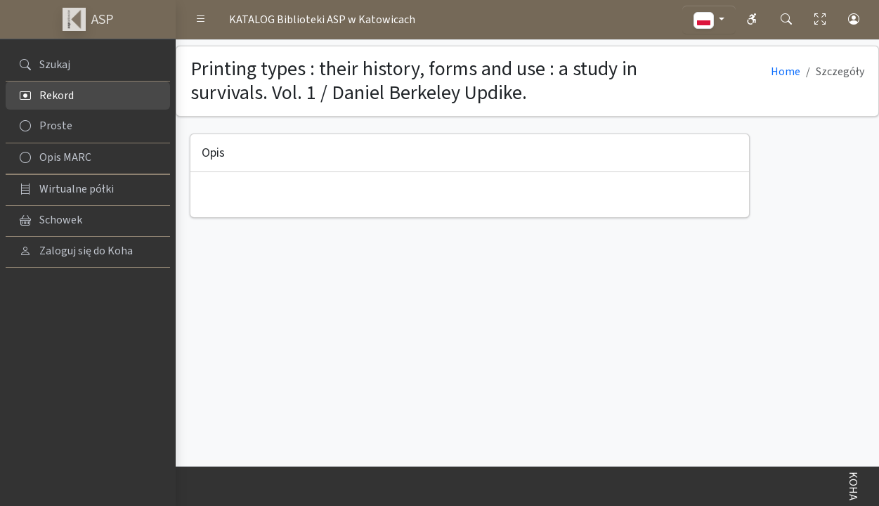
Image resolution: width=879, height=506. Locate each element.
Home (785, 71)
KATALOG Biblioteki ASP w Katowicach (322, 19)
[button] (201, 20)
